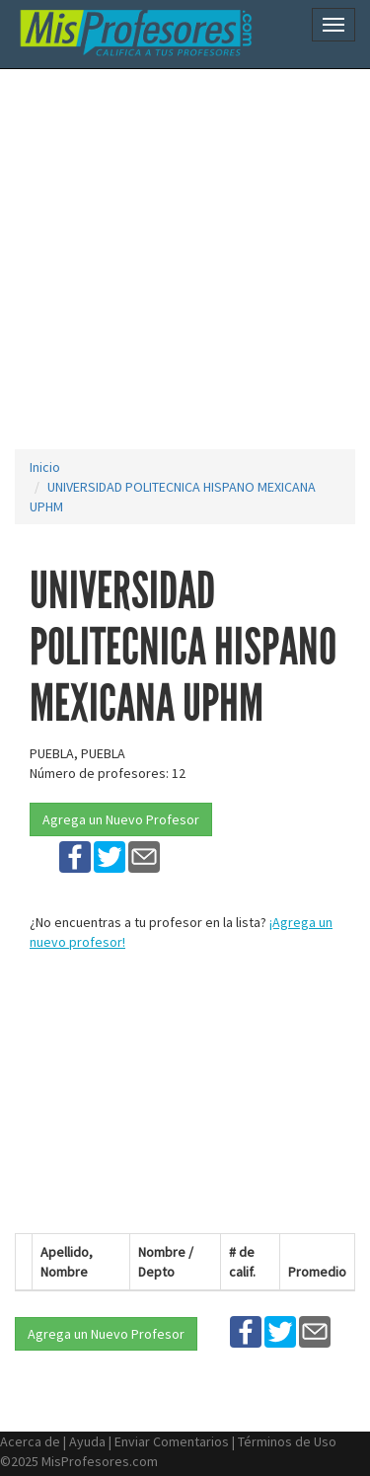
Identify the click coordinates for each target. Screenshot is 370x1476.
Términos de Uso (287, 1441)
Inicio (45, 467)
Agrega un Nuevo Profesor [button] (120, 819)
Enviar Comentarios (171, 1441)
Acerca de (30, 1441)
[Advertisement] (185, 259)
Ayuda (87, 1441)
